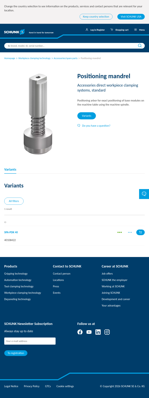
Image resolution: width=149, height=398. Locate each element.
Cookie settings (65, 386)
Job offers (107, 273)
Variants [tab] (86, 115)
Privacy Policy (31, 386)
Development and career (116, 299)
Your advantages (111, 305)
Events (56, 292)
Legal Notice (11, 386)
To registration (16, 353)
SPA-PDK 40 (11, 232)
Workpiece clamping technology (33, 58)
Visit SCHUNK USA (131, 16)
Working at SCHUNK (113, 286)
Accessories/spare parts (64, 58)
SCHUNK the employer (114, 280)
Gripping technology (15, 273)
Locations (58, 280)
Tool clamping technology (18, 286)
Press (56, 286)
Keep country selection (96, 16)
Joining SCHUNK (111, 292)
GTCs (48, 386)
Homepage (9, 58)
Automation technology (17, 280)
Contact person (61, 273)
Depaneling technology (17, 299)
